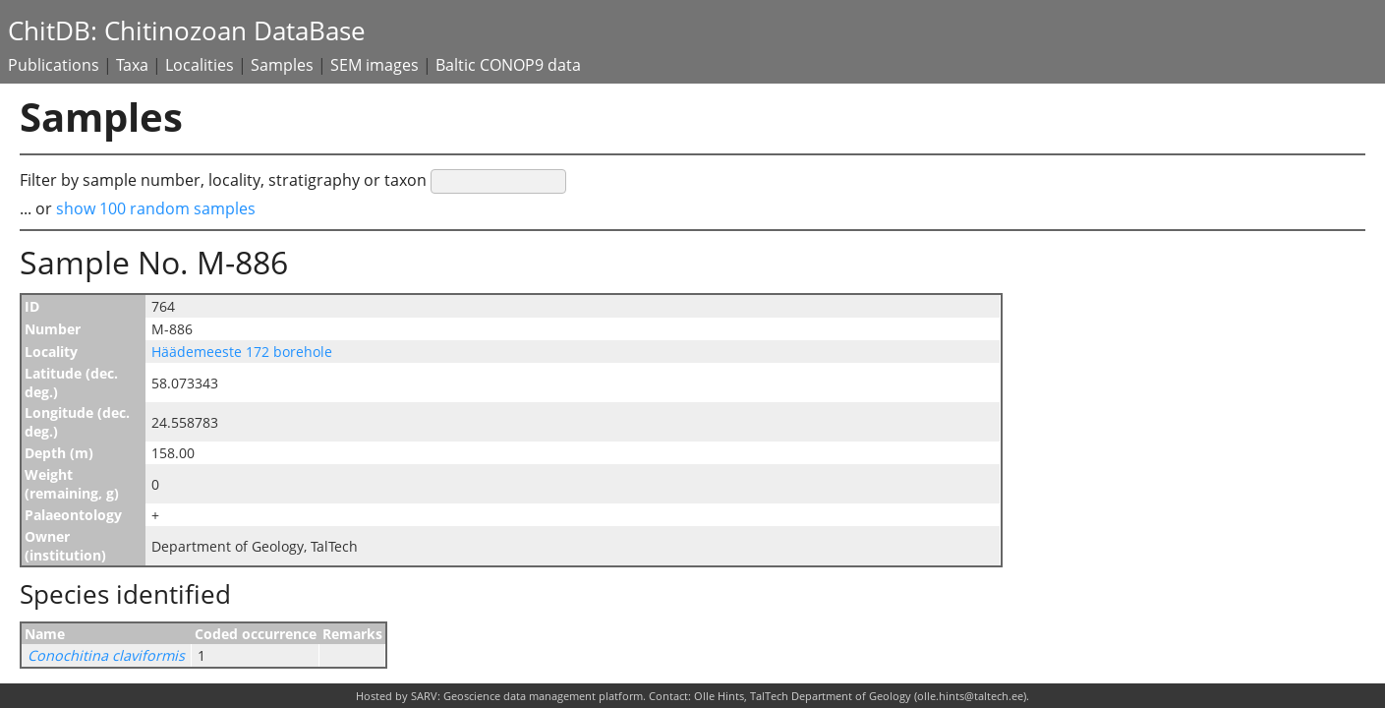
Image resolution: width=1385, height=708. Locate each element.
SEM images (374, 65)
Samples (282, 65)
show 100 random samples (156, 208)
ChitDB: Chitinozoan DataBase (187, 31)
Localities (199, 65)
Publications (53, 65)
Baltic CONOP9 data (508, 65)
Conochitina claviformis (106, 655)
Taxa (132, 65)
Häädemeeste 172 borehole (241, 351)
